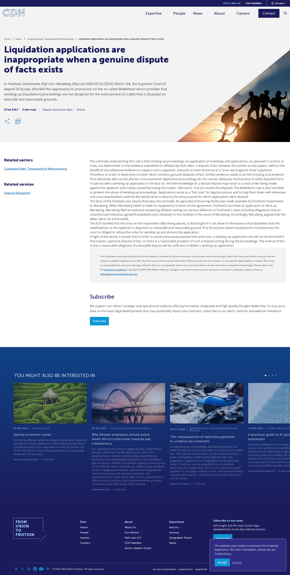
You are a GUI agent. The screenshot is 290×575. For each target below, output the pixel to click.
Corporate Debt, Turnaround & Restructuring (50, 41)
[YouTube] (41, 569)
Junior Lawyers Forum (138, 548)
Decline (237, 562)
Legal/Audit (201, 569)
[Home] (14, 13)
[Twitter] (23, 569)
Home (7, 41)
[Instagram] (29, 569)
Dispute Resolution (17, 193)
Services (174, 532)
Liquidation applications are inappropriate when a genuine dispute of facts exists (121, 41)
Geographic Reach (180, 537)
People (179, 13)
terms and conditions (115, 269)
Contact (85, 542)
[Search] (285, 13)
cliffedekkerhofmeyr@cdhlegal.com (118, 274)
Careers (243, 13)
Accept (222, 562)
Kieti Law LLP (232, 3)
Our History (132, 532)
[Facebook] (16, 569)
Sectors (174, 527)
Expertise (154, 13)
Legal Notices (185, 569)
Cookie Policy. (223, 553)
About (219, 13)
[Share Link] (7, 123)
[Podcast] (48, 569)
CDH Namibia (254, 3)
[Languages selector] (278, 3)
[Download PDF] (18, 123)
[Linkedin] (35, 569)
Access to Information (164, 569)
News (198, 13)
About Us (130, 527)
